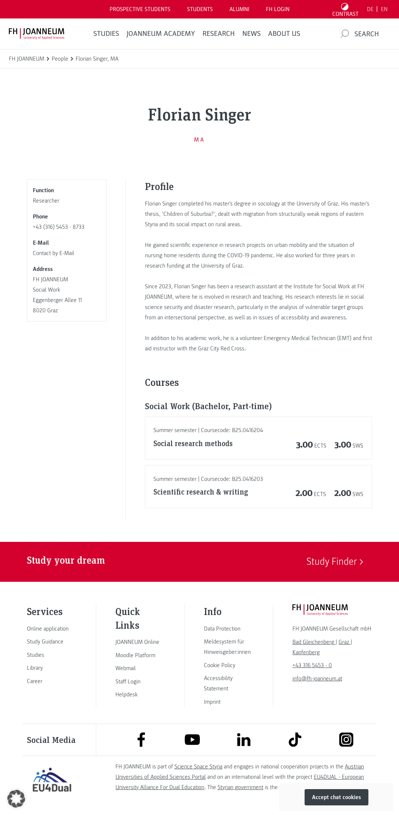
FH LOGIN (277, 9)
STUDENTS (200, 9)
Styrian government (240, 787)
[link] (52, 629)
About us (284, 33)
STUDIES (106, 33)
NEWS (251, 33)
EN (384, 9)
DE (370, 9)
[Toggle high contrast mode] (345, 9)
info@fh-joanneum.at (317, 678)
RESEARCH (218, 33)
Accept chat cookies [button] (336, 797)
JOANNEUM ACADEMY (160, 33)
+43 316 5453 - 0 (312, 665)
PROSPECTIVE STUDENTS (140, 9)
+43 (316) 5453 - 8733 (58, 227)
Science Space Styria (198, 766)
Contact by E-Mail (53, 253)
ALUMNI (239, 9)
